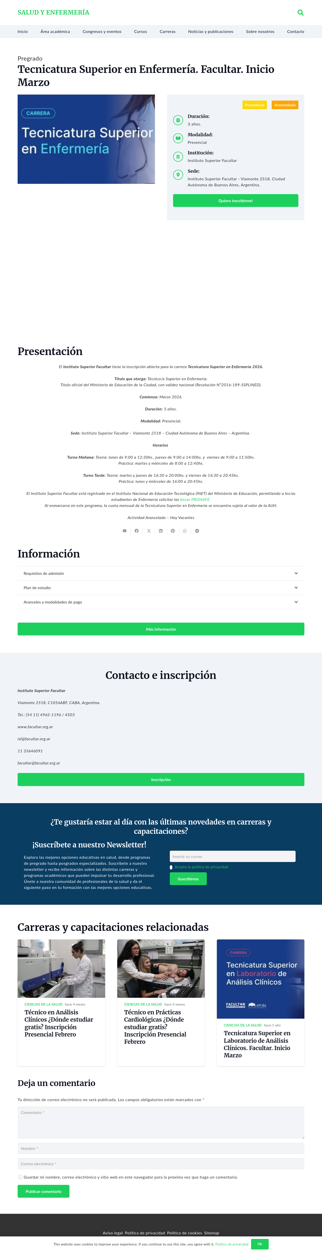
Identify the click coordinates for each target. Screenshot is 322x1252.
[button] (300, 12)
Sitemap (211, 1232)
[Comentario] (161, 1123)
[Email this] (125, 531)
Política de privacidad (145, 1232)
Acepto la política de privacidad (201, 867)
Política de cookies (184, 1232)
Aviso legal (113, 1232)
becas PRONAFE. (195, 499)
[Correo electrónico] (161, 1164)
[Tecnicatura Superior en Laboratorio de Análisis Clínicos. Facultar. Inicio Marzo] (260, 942)
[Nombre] (161, 1148)
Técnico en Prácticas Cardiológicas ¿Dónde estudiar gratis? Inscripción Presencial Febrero (155, 1027)
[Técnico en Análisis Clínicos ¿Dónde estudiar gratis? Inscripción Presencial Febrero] (61, 942)
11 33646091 (30, 750)
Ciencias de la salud (44, 1004)
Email (174, 848)
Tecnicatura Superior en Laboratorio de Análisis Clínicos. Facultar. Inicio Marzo (257, 1044)
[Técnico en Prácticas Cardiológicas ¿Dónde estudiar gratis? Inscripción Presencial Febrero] (161, 942)
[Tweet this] (149, 531)
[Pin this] (173, 531)
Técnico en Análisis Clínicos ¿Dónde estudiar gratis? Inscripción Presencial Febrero (59, 1023)
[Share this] (137, 531)
